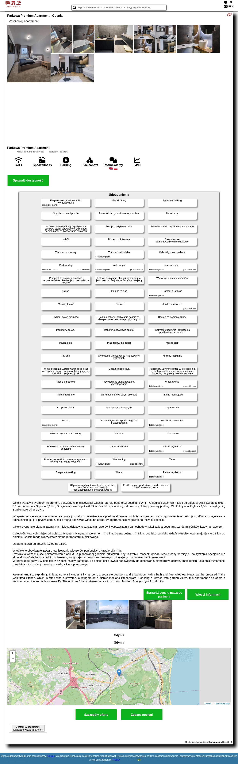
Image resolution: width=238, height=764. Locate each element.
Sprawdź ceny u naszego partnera (164, 594)
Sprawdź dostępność (28, 180)
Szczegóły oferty (96, 714)
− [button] (12, 659)
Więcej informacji (207, 594)
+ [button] (12, 653)
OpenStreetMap (222, 703)
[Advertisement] (119, 113)
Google (51, 756)
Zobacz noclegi (142, 714)
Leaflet (208, 703)
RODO (116, 759)
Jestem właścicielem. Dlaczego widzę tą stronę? (28, 728)
